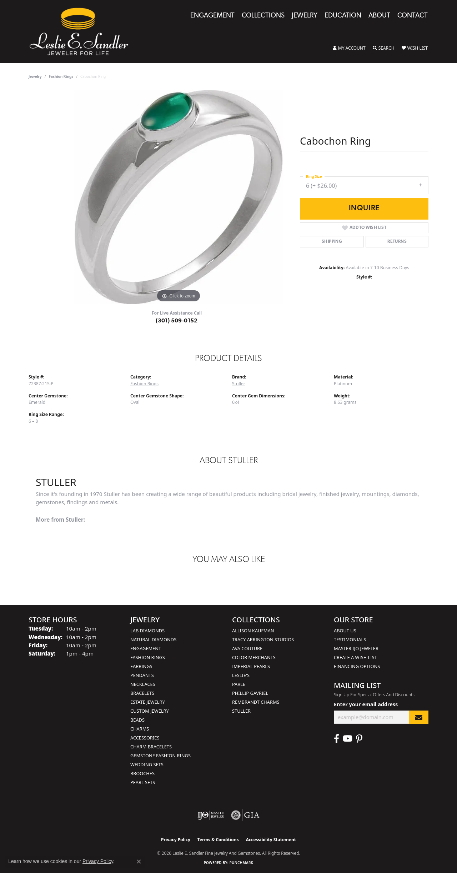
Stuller (238, 384)
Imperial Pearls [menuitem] (251, 666)
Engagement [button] (212, 15)
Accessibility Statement (271, 840)
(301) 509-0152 (177, 321)
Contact (412, 15)
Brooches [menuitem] (142, 773)
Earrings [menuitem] (141, 666)
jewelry (35, 76)
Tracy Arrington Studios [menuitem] (263, 639)
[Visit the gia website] (245, 815)
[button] (349, 48)
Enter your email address (366, 704)
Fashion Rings (61, 76)
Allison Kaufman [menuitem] (253, 630)
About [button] (379, 15)
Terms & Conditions (218, 840)
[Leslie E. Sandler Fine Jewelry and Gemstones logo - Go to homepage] (82, 31)
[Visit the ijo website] (210, 815)
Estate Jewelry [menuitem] (147, 702)
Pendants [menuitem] (142, 675)
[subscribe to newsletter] (418, 717)
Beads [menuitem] (137, 720)
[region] (178, 197)
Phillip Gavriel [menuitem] (250, 693)
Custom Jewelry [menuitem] (149, 711)
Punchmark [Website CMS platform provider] (241, 862)
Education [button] (343, 15)
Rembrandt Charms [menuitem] (256, 702)
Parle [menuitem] (238, 684)
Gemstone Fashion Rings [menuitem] (160, 755)
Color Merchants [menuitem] (254, 657)
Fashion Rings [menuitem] (147, 657)
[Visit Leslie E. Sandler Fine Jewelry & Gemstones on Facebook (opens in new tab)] (336, 738)
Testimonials (350, 639)
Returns (397, 242)
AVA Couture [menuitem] (247, 648)
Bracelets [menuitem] (142, 693)
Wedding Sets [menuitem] (147, 764)
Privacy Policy (175, 840)
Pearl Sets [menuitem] (142, 782)
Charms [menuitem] (139, 729)
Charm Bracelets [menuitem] (151, 746)
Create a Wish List (355, 657)
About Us (345, 630)
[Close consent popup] (139, 861)
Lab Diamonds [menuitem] (147, 630)
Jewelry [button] (304, 15)
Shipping (332, 242)
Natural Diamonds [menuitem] (153, 639)
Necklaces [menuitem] (142, 684)
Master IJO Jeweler (356, 648)
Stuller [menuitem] (241, 711)
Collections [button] (263, 15)
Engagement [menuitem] (145, 648)
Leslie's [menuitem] (241, 675)
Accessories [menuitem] (144, 737)
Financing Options (357, 666)
